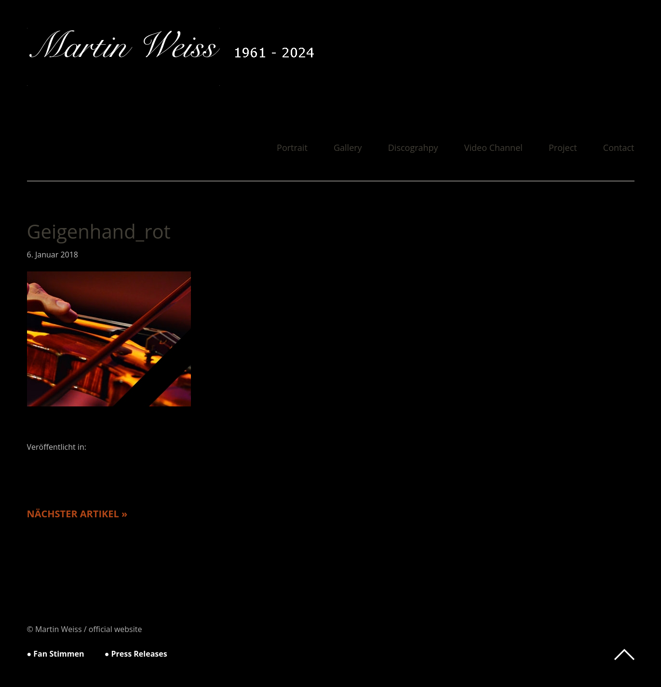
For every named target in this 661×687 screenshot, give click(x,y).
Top (624, 654)
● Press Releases (136, 653)
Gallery (348, 148)
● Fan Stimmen (55, 653)
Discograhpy (413, 148)
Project (563, 148)
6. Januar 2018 (53, 254)
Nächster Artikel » (77, 513)
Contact (618, 148)
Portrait (292, 148)
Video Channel (493, 148)
